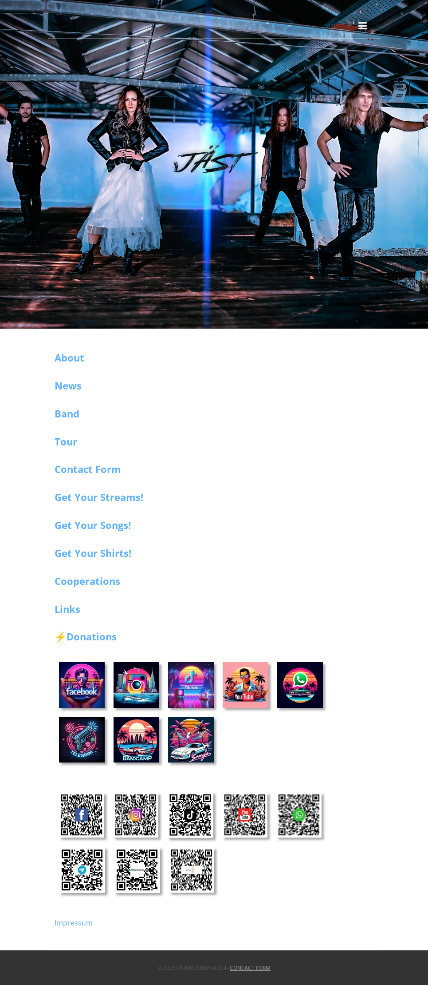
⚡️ (61, 637)
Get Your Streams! (99, 497)
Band (67, 413)
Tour (66, 441)
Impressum (74, 923)
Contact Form (88, 469)
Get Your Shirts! (93, 553)
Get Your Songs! (93, 525)
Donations (92, 636)
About (69, 357)
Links (67, 609)
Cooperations (87, 581)
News (68, 385)
